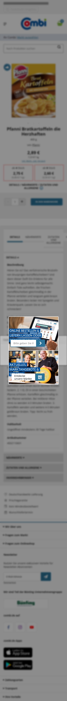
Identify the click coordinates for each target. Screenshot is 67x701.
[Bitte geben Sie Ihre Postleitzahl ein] (23, 343)
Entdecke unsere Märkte (23, 377)
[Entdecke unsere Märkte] (40, 377)
